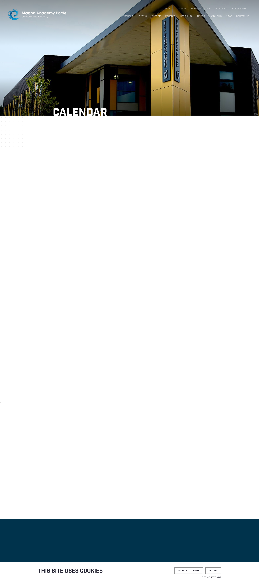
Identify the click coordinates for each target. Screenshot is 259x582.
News (229, 16)
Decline (213, 570)
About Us (128, 16)
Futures (200, 16)
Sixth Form (215, 16)
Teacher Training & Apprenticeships (188, 8)
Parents (142, 16)
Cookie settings (211, 577)
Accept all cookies (188, 570)
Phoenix (170, 16)
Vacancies (221, 8)
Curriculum (185, 16)
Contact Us (242, 16)
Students (156, 16)
